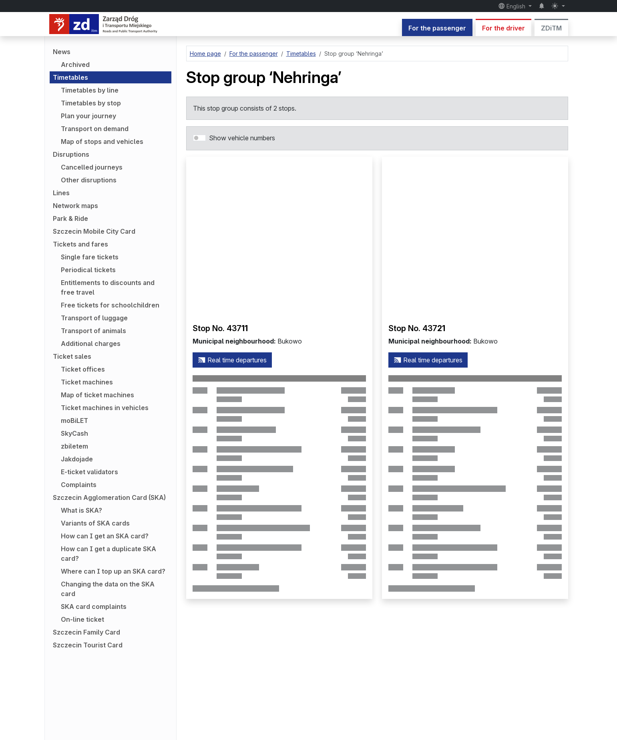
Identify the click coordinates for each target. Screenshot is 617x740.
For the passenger (437, 28)
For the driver (503, 28)
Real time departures (232, 360)
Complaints (78, 485)
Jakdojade (77, 459)
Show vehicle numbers (242, 138)
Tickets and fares (80, 244)
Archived (75, 65)
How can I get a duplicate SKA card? (108, 553)
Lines (61, 193)
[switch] (199, 138)
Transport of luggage (94, 318)
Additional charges (91, 344)
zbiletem (74, 446)
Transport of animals (93, 331)
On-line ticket (82, 619)
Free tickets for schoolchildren (110, 305)
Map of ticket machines (97, 395)
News (61, 52)
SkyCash (74, 433)
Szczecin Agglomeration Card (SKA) (109, 497)
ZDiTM (551, 28)
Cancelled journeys (92, 167)
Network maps (75, 206)
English (512, 6)
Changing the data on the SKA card (108, 589)
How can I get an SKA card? (105, 536)
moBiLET (74, 421)
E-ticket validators (89, 472)
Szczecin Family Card (86, 632)
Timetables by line (90, 90)
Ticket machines (87, 382)
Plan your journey (88, 116)
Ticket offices (83, 369)
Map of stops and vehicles (102, 141)
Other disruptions (89, 180)
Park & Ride (70, 218)
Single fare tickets (90, 257)
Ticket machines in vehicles (105, 408)
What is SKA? (81, 510)
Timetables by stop (91, 103)
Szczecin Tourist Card (88, 645)
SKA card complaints (94, 607)
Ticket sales (72, 356)
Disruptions (71, 154)
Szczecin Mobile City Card (94, 231)
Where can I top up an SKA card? (113, 571)
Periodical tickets (88, 270)
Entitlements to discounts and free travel (108, 287)
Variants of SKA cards (95, 523)
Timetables (70, 77)
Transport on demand (95, 129)
